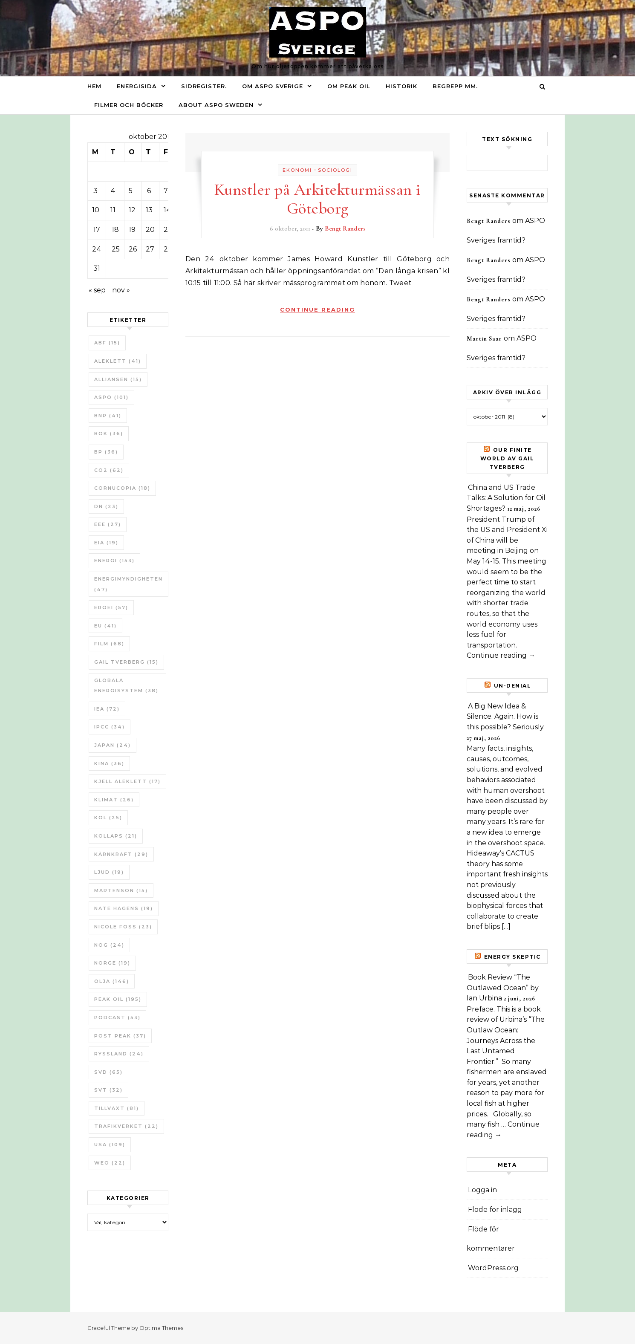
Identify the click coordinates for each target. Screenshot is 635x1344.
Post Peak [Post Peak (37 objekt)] (120, 1036)
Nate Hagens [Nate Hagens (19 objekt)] (123, 908)
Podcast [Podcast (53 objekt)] (117, 1017)
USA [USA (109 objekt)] (109, 1144)
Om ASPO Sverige (272, 86)
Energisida (137, 86)
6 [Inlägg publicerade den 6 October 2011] (149, 191)
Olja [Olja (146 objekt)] (111, 981)
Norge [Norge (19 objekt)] (112, 963)
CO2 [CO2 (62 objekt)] (109, 470)
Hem (94, 86)
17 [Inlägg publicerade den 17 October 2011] (96, 229)
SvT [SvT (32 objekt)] (108, 1090)
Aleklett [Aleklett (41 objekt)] (117, 361)
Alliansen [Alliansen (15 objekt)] (118, 379)
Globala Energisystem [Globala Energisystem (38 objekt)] (126, 685)
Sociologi (335, 170)
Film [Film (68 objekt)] (109, 644)
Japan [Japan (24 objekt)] (112, 745)
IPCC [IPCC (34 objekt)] (109, 727)
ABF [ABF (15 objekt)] (107, 343)
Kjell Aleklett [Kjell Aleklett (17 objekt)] (127, 781)
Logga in (482, 1190)
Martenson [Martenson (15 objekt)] (121, 890)
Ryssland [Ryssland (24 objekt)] (119, 1054)
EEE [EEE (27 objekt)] (107, 524)
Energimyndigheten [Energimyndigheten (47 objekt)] (128, 584)
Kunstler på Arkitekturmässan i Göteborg (317, 199)
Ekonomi (297, 170)
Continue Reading (317, 309)
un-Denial (512, 685)
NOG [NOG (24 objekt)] (109, 945)
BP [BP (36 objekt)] (106, 452)
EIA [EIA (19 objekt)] (106, 543)
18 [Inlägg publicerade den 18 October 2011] (115, 229)
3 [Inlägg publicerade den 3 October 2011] (95, 191)
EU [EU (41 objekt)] (105, 626)
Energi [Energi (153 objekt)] (114, 561)
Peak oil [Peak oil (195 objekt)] (117, 999)
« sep (97, 290)
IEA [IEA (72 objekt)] (107, 709)
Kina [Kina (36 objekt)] (109, 763)
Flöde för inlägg (495, 1209)
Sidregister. (204, 86)
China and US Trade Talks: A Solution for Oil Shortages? (506, 497)
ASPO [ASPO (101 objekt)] (111, 397)
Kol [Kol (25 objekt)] (108, 818)
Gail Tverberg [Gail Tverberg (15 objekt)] (126, 662)
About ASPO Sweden (216, 104)
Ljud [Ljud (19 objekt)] (109, 872)
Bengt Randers (345, 228)
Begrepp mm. (455, 86)
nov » (121, 290)
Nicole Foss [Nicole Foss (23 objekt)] (123, 927)
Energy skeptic (512, 957)
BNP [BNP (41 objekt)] (107, 416)
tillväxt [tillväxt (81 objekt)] (116, 1108)
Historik (401, 86)
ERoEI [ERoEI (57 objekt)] (111, 607)
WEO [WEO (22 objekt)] (109, 1163)
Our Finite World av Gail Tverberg (507, 458)
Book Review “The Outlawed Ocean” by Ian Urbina (503, 987)
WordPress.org (493, 1268)
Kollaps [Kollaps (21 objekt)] (115, 836)
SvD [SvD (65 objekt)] (108, 1072)
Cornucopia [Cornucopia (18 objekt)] (122, 488)
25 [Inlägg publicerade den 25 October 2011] (116, 249)
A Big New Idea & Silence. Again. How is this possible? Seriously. (506, 716)
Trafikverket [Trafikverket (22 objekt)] (126, 1126)
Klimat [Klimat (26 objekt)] (114, 800)
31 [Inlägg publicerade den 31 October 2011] (96, 268)
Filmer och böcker (128, 104)
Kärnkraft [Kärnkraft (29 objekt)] (121, 854)
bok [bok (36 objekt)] (108, 433)
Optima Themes (161, 1327)
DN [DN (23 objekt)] (106, 506)
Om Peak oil (348, 86)
